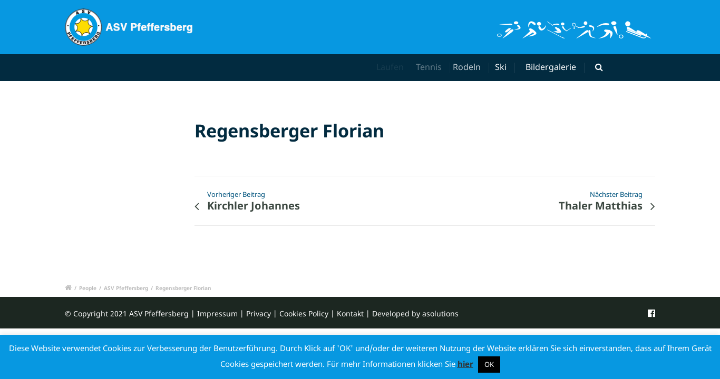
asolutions (440, 313)
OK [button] (489, 364)
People (87, 288)
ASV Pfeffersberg (126, 288)
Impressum (217, 313)
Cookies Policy (303, 313)
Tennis (432, 67)
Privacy (258, 313)
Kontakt (350, 313)
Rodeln (470, 67)
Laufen (391, 67)
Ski (502, 67)
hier (465, 363)
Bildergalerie (551, 67)
